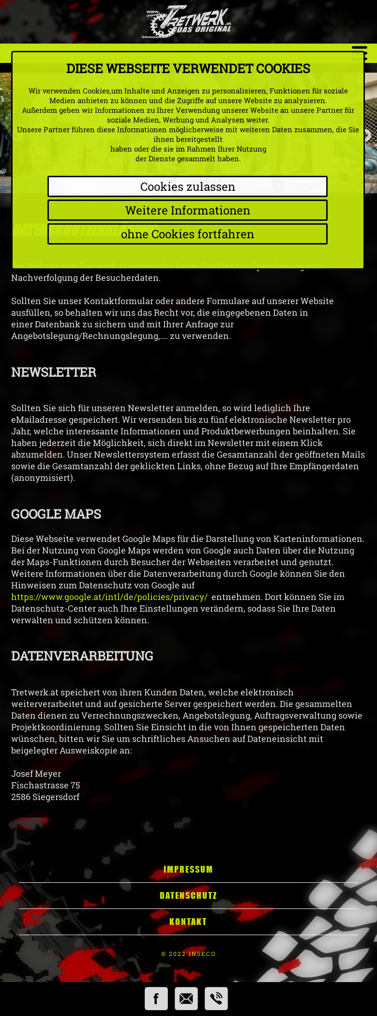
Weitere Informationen (187, 210)
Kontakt (188, 921)
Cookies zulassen (187, 186)
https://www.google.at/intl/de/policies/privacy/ (109, 596)
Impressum (188, 869)
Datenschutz (188, 895)
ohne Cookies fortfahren (187, 234)
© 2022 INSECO (188, 953)
